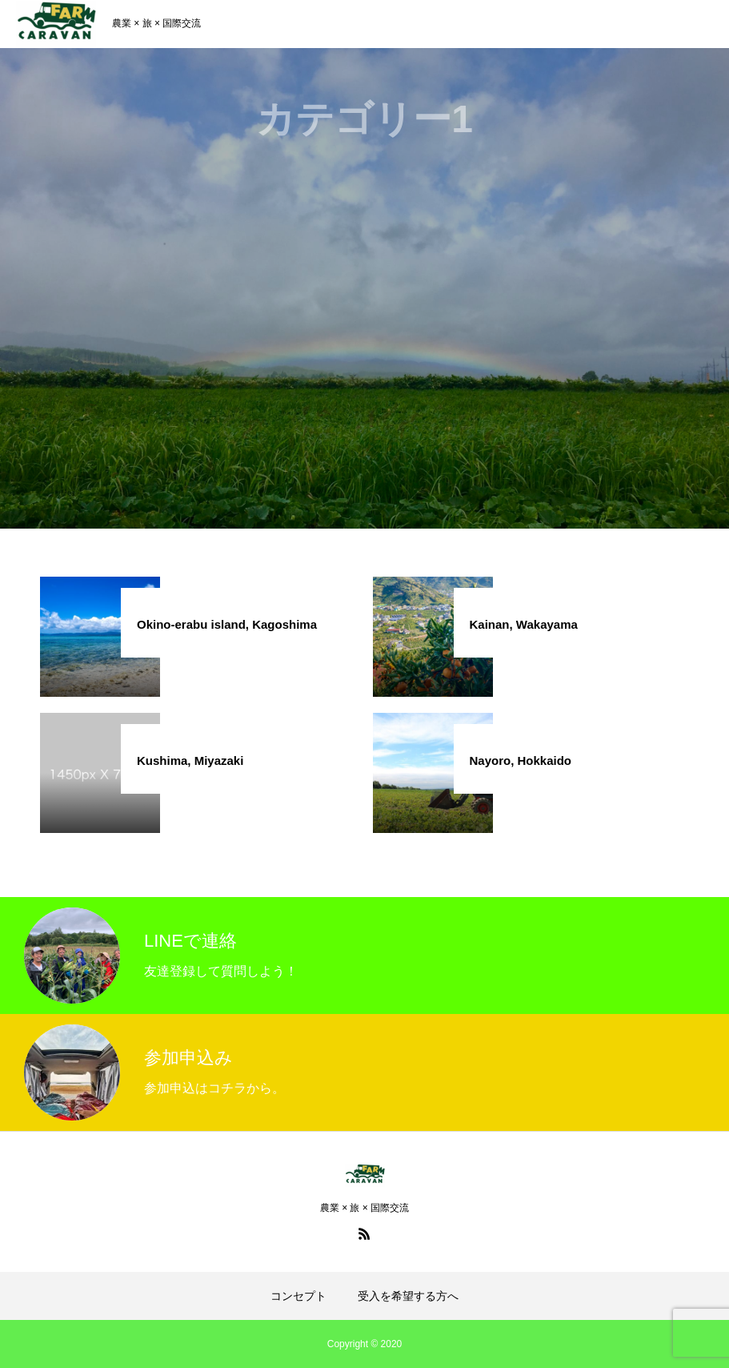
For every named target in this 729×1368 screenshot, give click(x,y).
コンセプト (298, 1296)
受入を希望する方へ (408, 1296)
